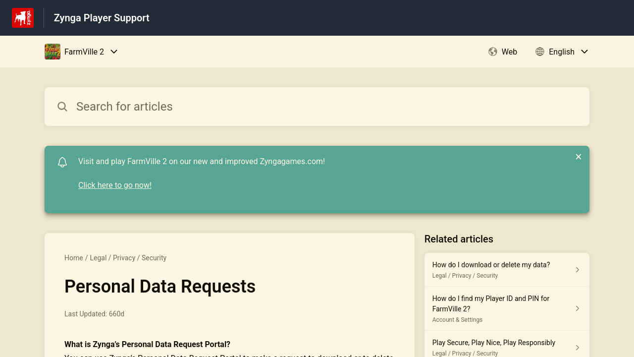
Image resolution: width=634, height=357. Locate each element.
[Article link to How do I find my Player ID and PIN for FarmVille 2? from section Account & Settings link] (506, 309)
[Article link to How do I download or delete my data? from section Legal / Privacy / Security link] (506, 270)
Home (73, 258)
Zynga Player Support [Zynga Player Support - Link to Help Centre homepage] (102, 18)
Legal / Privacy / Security (128, 258)
